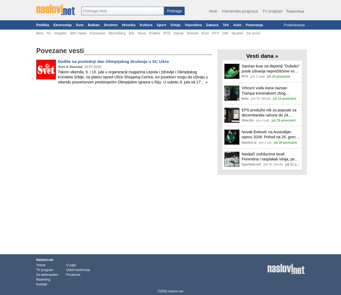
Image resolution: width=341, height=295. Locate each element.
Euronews (97, 33)
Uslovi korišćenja (78, 270)
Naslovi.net (44, 260)
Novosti (192, 33)
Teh (226, 25)
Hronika (129, 25)
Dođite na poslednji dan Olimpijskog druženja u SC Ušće (113, 61)
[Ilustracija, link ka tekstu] (231, 72)
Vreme (41, 265)
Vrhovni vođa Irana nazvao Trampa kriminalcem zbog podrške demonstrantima (264, 91)
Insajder (60, 33)
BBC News (78, 33)
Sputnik (237, 33)
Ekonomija (62, 25)
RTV (215, 33)
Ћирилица (295, 11)
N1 (49, 33)
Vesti (213, 11)
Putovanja (254, 25)
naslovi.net (175, 291)
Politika (42, 25)
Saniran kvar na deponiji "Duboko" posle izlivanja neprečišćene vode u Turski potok (271, 69)
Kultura (146, 25)
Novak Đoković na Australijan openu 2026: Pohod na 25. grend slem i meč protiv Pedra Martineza (271, 135)
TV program (272, 11)
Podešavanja (294, 25)
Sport (161, 25)
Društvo (110, 25)
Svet (80, 25)
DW (225, 33)
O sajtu (71, 265)
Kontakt (41, 284)
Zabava (212, 25)
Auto (237, 25)
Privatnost (73, 275)
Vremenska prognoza (240, 11)
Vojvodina (193, 25)
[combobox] (123, 11)
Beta (39, 33)
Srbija (175, 25)
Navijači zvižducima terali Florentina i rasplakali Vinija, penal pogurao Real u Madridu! (271, 157)
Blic (131, 33)
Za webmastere (47, 275)
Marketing (43, 279)
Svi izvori (253, 33)
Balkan (94, 25)
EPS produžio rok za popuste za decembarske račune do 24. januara (269, 113)
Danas (178, 33)
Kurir (205, 33)
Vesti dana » (262, 56)
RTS (166, 33)
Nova (142, 33)
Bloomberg (117, 33)
